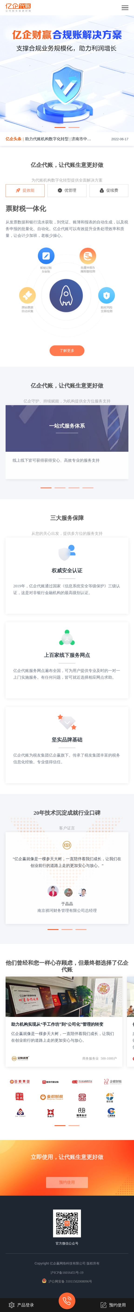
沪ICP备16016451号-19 (66, 1272)
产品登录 (21, 1305)
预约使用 (113, 1305)
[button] (60, 127)
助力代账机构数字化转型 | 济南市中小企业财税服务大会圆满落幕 (58, 139)
